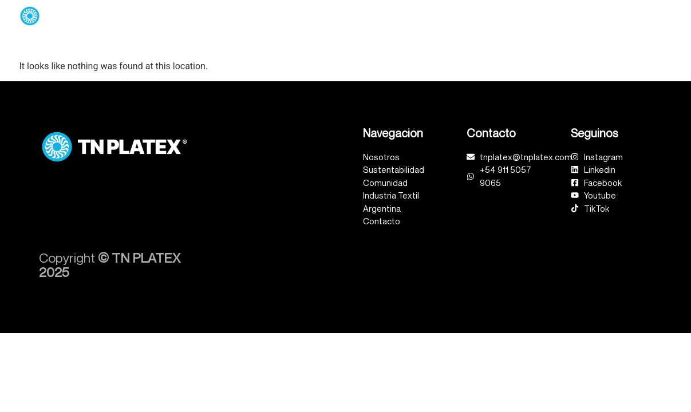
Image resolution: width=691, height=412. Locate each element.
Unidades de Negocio (330, 16)
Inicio (193, 16)
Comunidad (508, 16)
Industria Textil (586, 16)
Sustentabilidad (428, 16)
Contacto (655, 16)
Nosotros (244, 16)
